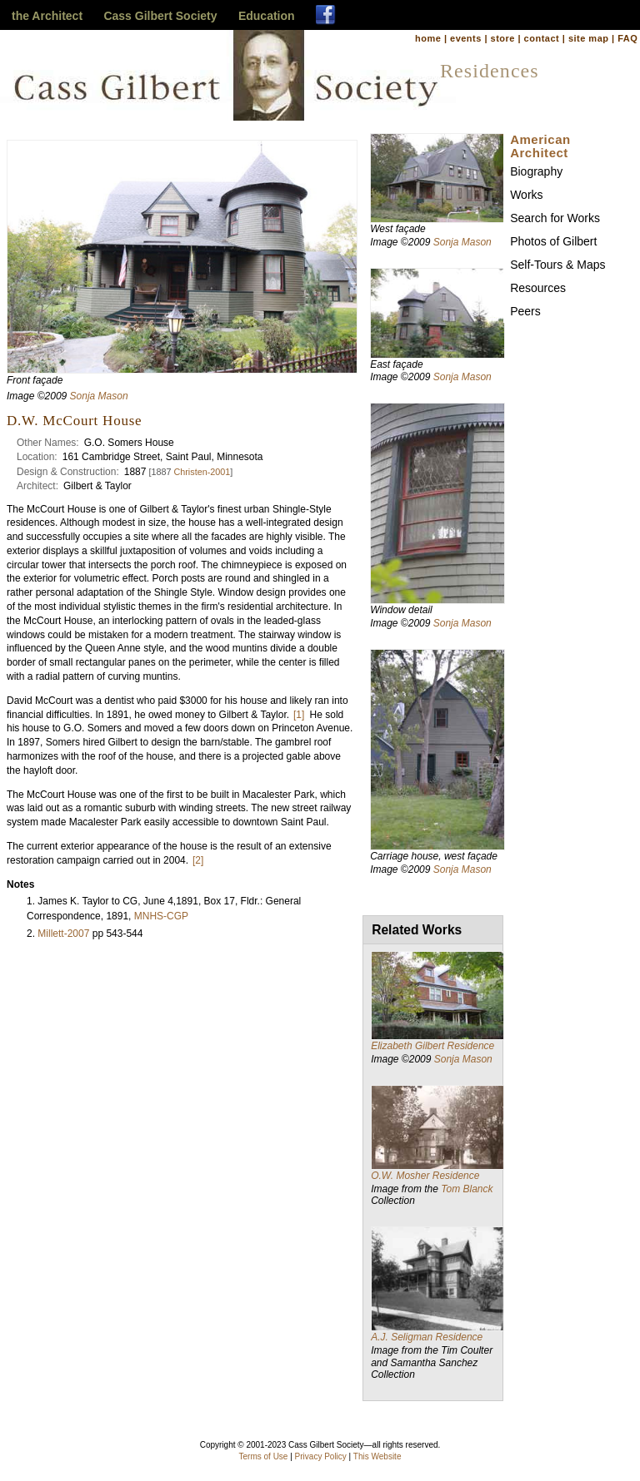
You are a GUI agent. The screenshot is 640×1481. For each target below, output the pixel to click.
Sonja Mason (99, 396)
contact (542, 38)
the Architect (47, 15)
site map (588, 38)
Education (266, 15)
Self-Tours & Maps (557, 264)
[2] (197, 860)
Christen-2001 (201, 472)
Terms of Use (263, 1456)
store (503, 38)
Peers (525, 311)
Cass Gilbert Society (160, 15)
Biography (536, 171)
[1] (298, 715)
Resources (538, 288)
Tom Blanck (466, 1189)
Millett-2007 (63, 933)
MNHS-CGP (161, 916)
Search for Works (555, 218)
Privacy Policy (321, 1456)
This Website (377, 1456)
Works (526, 194)
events (466, 38)
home (428, 38)
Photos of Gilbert (553, 241)
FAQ (628, 38)
